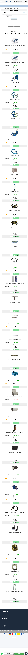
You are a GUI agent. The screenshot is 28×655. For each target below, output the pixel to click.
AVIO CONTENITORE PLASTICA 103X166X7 (15, 378)
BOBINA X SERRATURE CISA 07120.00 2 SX (15, 491)
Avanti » (17, 31)
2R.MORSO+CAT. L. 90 (14, 246)
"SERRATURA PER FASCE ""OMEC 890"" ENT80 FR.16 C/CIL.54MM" (15, 62)
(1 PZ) (13, 287)
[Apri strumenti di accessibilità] (26, 653)
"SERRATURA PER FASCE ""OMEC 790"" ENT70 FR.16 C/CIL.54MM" (15, 45)
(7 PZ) (13, 66)
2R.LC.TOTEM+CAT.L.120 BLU (15, 191)
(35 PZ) (13, 381)
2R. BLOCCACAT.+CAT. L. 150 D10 (14, 137)
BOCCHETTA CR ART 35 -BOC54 (14, 571)
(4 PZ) (13, 103)
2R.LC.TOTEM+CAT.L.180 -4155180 (14, 210)
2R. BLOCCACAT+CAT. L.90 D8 (15, 118)
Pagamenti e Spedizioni (5, 622)
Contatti (3, 615)
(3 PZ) (13, 159)
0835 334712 (4, 631)
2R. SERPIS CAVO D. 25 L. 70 (14, 155)
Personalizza (9, 653)
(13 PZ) (13, 595)
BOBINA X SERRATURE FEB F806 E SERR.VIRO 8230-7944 (14, 512)
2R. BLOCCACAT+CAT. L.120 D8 (15, 99)
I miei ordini (3, 627)
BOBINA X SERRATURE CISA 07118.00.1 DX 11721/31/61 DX (14, 472)
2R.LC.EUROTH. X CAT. (14, 174)
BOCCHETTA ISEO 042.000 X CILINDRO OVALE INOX (14, 591)
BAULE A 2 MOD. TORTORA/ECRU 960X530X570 (15, 396)
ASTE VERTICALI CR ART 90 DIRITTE (15, 339)
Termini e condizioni (5, 619)
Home (3, 612)
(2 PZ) (13, 122)
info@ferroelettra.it (9, 631)
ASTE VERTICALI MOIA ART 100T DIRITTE (14, 359)
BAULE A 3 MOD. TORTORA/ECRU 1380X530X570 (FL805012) (15, 414)
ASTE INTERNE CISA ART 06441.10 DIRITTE (15, 321)
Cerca (5, 12)
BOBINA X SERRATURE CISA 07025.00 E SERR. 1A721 (14, 432)
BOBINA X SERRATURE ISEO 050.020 (15, 532)
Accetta (19, 653)
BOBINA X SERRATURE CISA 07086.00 (15, 452)
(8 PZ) (13, 456)
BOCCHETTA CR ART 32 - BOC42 (14, 552)
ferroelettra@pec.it (16, 631)
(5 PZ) (13, 268)
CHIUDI (27, 649)
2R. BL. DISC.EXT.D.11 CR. (15, 82)
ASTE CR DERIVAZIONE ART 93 (15, 302)
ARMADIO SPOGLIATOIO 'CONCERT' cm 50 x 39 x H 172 (15, 283)
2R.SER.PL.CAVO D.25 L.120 (14, 264)
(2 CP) (13, 343)
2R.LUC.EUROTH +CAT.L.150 (14, 227)
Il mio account (3, 626)
